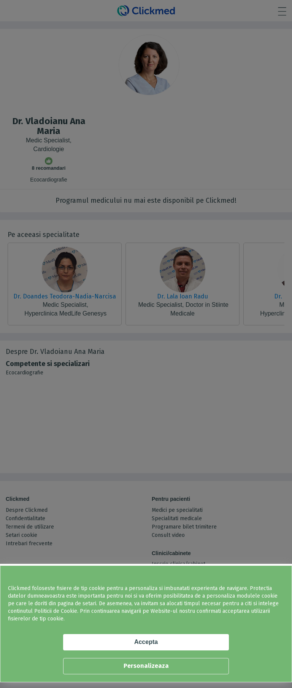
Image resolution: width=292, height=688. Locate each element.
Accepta (146, 642)
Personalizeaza (146, 665)
